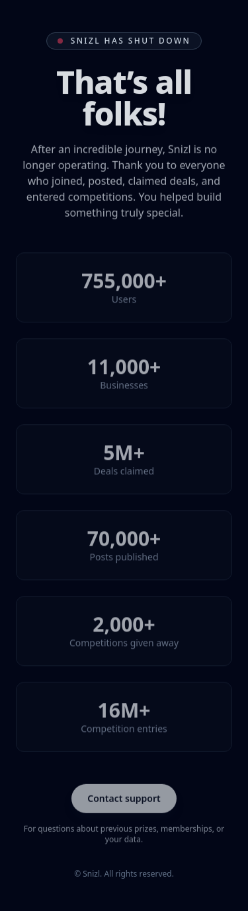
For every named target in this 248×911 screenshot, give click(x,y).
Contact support (124, 798)
